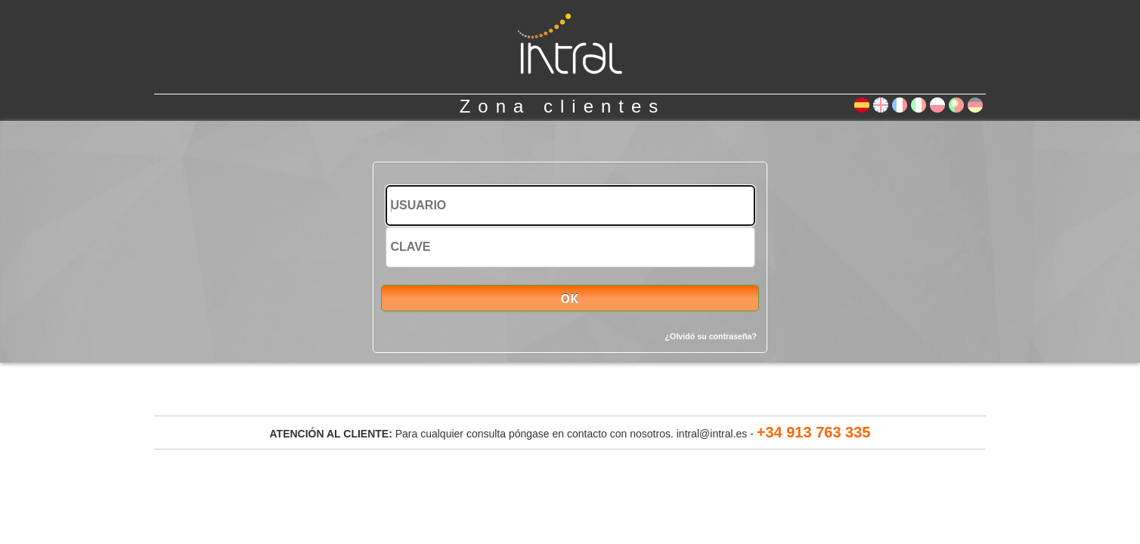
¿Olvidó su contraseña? (711, 336)
